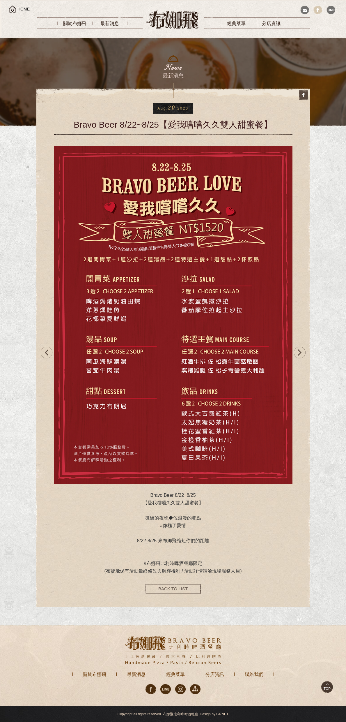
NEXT (301, 352)
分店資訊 (214, 674)
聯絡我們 (254, 674)
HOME (23, 9)
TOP (327, 689)
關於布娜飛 (94, 674)
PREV (45, 352)
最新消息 (136, 674)
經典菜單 (175, 674)
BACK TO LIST (173, 588)
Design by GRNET (214, 714)
